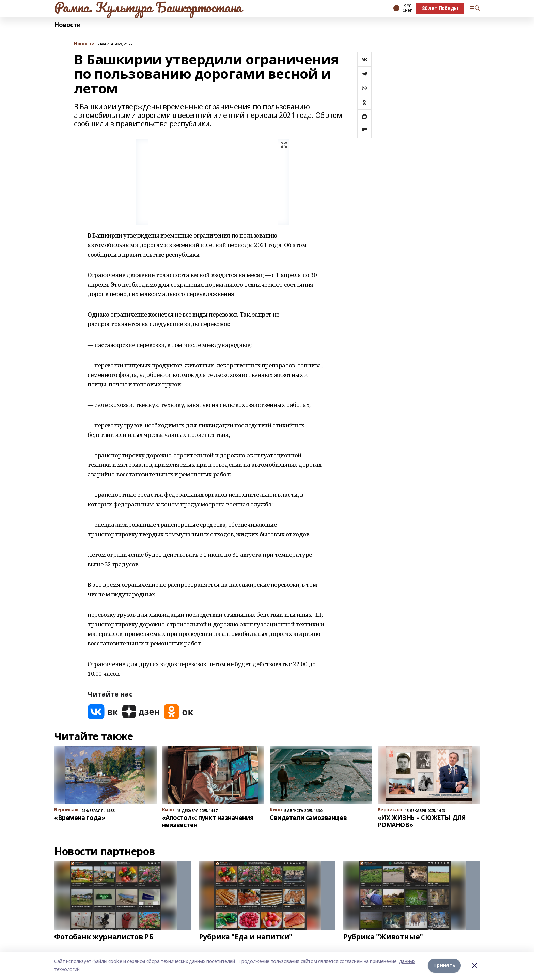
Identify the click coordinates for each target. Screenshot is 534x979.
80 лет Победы (440, 8)
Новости (67, 24)
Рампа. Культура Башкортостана (148, 7)
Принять (444, 965)
